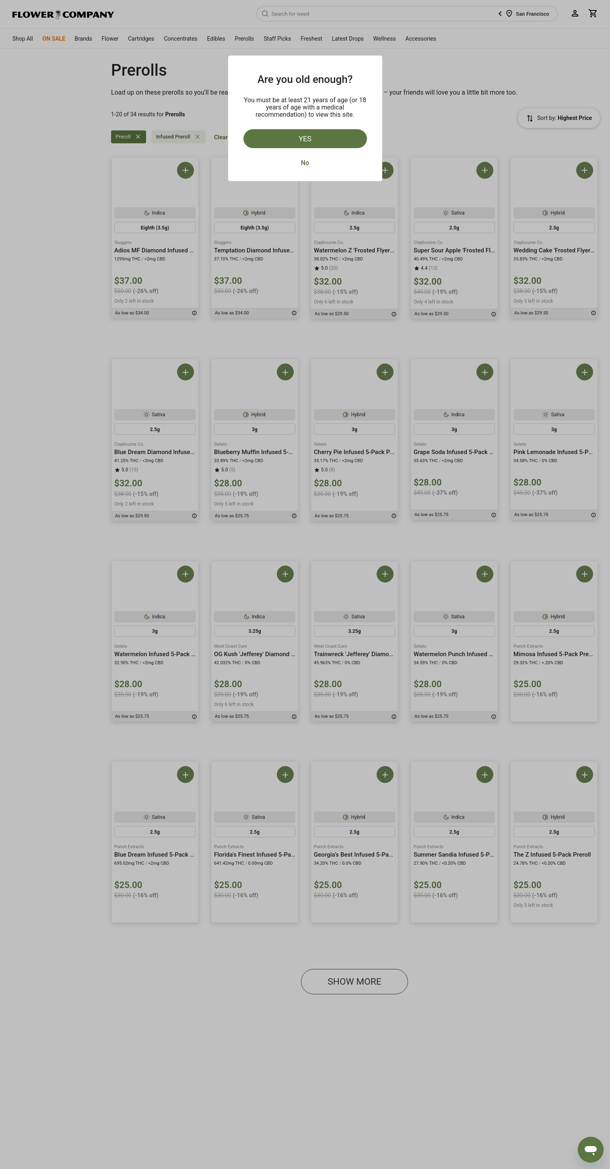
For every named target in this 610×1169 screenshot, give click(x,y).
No (305, 163)
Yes (305, 138)
